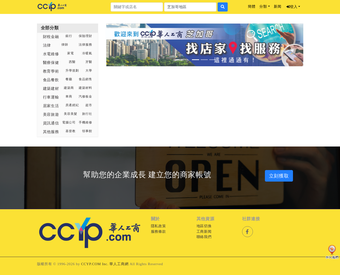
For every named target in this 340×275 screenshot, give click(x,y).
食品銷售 (85, 79)
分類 (263, 6)
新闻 (277, 6)
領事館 (87, 131)
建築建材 (51, 88)
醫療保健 (51, 63)
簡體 (252, 6)
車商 (69, 96)
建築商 (69, 88)
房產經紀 (72, 105)
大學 (88, 70)
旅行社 (87, 114)
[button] (120, 45)
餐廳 (69, 79)
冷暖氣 (87, 53)
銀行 (69, 36)
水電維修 (51, 54)
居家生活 (51, 106)
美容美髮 (70, 114)
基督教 (71, 131)
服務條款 (158, 231)
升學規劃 (72, 70)
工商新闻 (204, 231)
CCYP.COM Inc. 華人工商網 (105, 264)
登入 (291, 7)
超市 (88, 105)
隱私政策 (158, 226)
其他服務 (51, 132)
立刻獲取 (279, 175)
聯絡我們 (204, 237)
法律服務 (85, 44)
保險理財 (85, 36)
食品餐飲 (51, 80)
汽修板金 (85, 96)
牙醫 (88, 62)
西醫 (72, 62)
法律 (47, 45)
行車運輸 (51, 97)
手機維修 (85, 122)
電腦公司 (69, 122)
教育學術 (51, 71)
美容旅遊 (51, 114)
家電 (70, 53)
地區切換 (204, 226)
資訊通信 (51, 123)
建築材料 (85, 88)
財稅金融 (51, 37)
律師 (64, 44)
